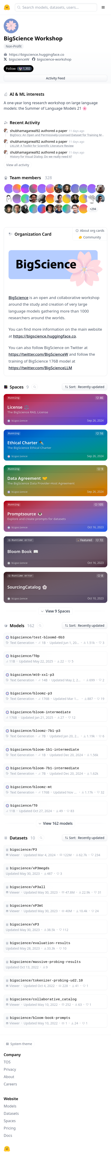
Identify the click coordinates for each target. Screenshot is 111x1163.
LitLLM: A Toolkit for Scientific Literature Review (42, 146)
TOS (7, 1062)
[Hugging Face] (7, 1149)
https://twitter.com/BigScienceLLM (40, 367)
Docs (8, 1135)
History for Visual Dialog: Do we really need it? (41, 157)
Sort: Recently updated (84, 387)
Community (90, 237)
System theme (19, 1044)
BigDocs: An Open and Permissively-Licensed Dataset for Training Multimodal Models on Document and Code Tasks (57, 135)
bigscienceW (19, 59)
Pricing (10, 1128)
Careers (10, 1084)
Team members (31, 177)
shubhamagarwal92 (25, 131)
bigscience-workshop (54, 59)
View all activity (17, 165)
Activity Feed (55, 78)
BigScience (18, 297)
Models (10, 1106)
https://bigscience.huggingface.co (36, 54)
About (9, 1076)
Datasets (11, 1113)
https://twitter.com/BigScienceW (38, 354)
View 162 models (56, 823)
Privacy (10, 1069)
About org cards (89, 230)
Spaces (10, 1120)
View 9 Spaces (55, 611)
